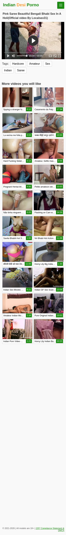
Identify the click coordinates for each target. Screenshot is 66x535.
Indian (8, 70)
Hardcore (18, 63)
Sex (47, 63)
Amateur (34, 63)
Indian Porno (21, 4)
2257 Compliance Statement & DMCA (50, 529)
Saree (21, 70)
